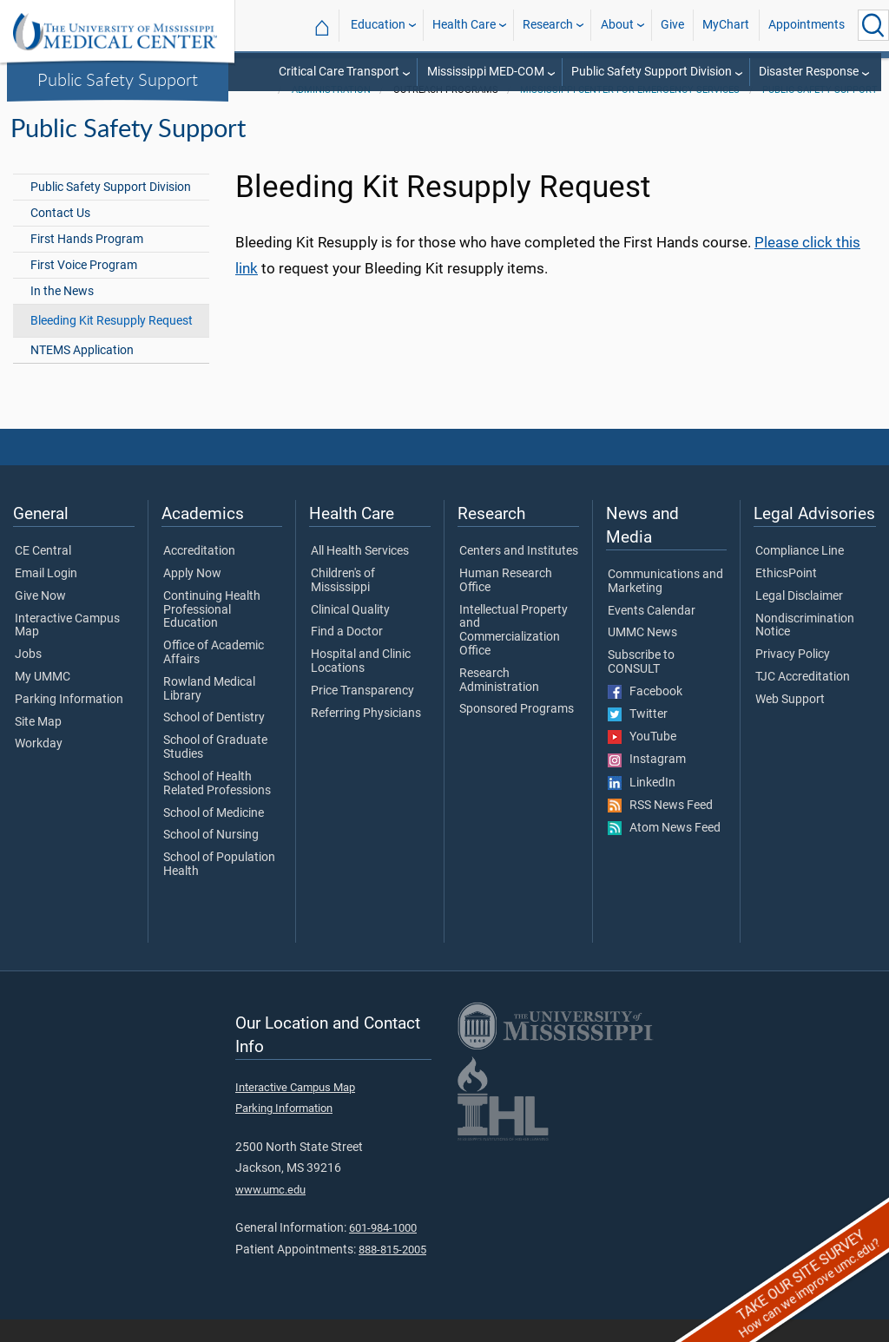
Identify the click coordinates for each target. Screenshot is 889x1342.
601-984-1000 (383, 1250)
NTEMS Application (82, 372)
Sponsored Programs (516, 732)
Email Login (46, 596)
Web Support (790, 722)
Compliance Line (799, 574)
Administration (331, 112)
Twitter (638, 737)
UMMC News (642, 655)
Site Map (38, 745)
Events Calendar (651, 634)
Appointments (806, 24)
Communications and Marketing (665, 604)
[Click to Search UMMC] (873, 25)
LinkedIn (641, 805)
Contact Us (60, 235)
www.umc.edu (270, 1212)
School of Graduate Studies (215, 770)
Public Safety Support (117, 79)
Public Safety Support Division (651, 71)
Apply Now (192, 596)
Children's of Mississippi (343, 603)
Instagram (647, 782)
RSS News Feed (660, 828)
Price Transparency (362, 713)
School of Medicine (213, 836)
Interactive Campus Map (67, 648)
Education (378, 24)
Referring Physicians (366, 736)
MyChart (725, 24)
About (617, 24)
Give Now (40, 619)
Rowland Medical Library (209, 712)
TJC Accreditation (802, 700)
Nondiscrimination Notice (804, 648)
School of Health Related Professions (217, 806)
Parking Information (69, 722)
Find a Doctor (347, 654)
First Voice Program (83, 287)
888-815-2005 (392, 1272)
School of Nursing (211, 858)
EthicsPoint (786, 596)
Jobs (28, 677)
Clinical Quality (350, 633)
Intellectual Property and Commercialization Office (513, 653)
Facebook (645, 714)
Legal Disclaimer (799, 619)
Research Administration (499, 703)
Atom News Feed (664, 851)
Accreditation (199, 574)
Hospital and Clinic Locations (361, 684)
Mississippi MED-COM (485, 71)
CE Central (43, 574)
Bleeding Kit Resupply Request (111, 343)
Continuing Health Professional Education (211, 632)
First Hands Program (86, 261)
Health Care (464, 24)
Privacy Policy (792, 677)
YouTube (642, 759)
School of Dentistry (214, 740)
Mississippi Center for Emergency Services (630, 112)
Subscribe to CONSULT (641, 685)
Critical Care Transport (339, 71)
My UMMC (42, 700)
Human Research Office (505, 603)
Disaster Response (809, 71)
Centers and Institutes (518, 574)
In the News (62, 313)
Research (548, 24)
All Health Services (360, 574)
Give (672, 24)
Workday (39, 766)
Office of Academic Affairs (213, 675)
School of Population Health (219, 887)
